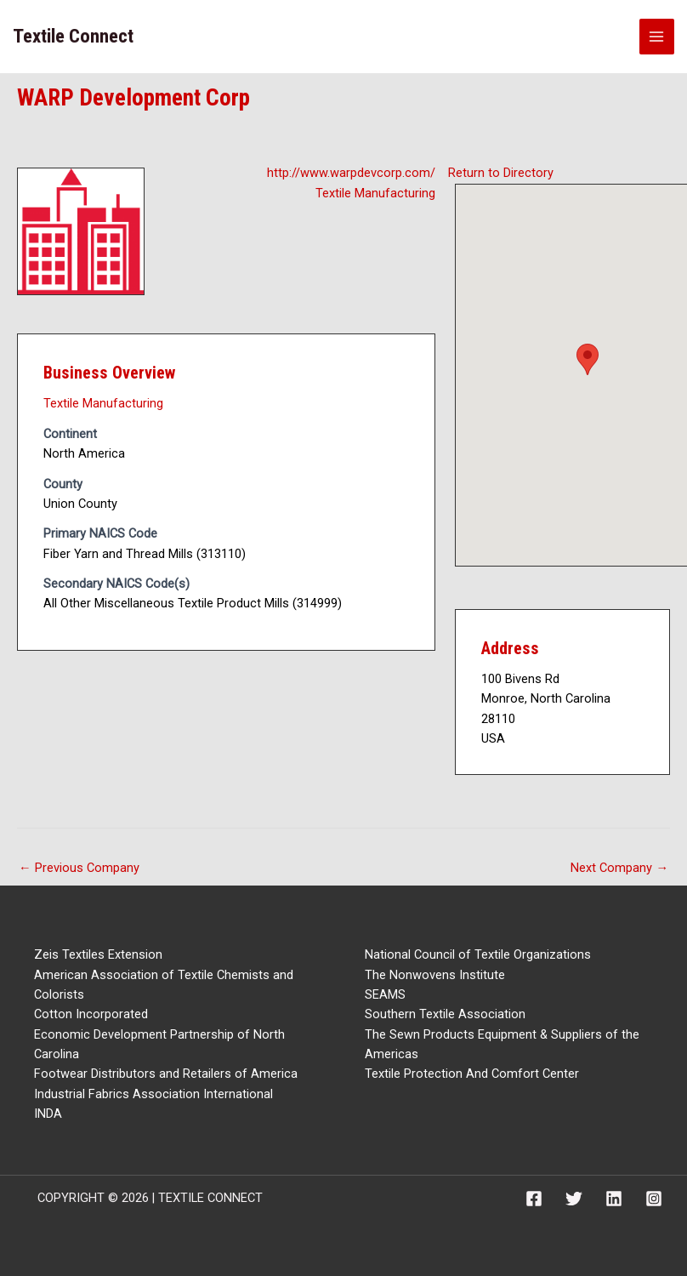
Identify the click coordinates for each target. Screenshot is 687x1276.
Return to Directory (501, 172)
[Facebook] (533, 1198)
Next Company (619, 867)
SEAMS (385, 994)
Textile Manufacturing (375, 193)
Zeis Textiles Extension (98, 954)
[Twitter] (573, 1198)
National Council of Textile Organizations (478, 954)
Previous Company (79, 867)
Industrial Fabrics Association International (153, 1094)
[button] (587, 359)
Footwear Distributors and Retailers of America (166, 1073)
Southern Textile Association (445, 1014)
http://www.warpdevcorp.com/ (351, 172)
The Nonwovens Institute (435, 975)
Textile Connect (73, 36)
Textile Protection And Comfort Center (472, 1073)
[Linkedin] (613, 1198)
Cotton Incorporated (91, 1014)
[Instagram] (653, 1198)
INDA (48, 1113)
